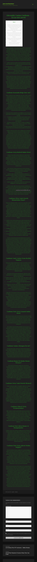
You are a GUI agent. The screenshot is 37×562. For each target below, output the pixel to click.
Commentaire (8, 506)
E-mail (7, 524)
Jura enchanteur (8, 4)
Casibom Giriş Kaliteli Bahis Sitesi (14, 26)
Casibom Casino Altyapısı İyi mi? (14, 34)
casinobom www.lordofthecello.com (23, 190)
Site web (7, 528)
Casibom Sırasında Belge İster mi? (14, 24)
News (17, 491)
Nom (7, 520)
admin (13, 491)
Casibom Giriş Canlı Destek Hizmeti (14, 38)
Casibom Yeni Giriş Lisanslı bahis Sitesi (14, 32)
